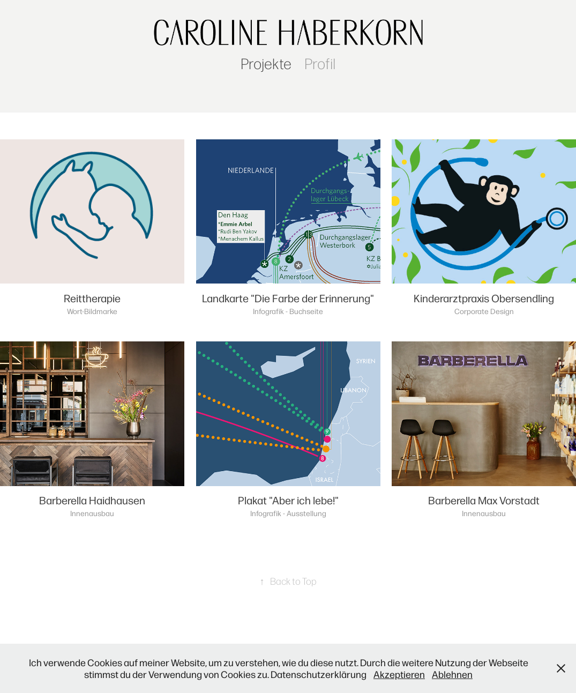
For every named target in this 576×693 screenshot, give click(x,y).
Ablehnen (452, 674)
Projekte (266, 63)
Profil (319, 63)
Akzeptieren (399, 674)
